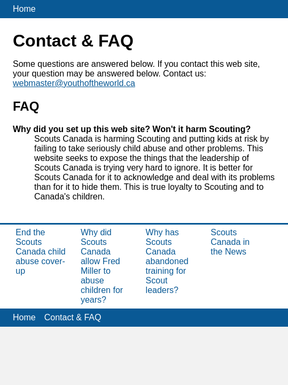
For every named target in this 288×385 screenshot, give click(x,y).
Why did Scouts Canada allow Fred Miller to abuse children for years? (102, 266)
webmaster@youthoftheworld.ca (74, 83)
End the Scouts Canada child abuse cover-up (40, 251)
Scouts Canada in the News (230, 242)
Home (24, 8)
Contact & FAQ (73, 317)
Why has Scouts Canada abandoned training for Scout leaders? (167, 261)
